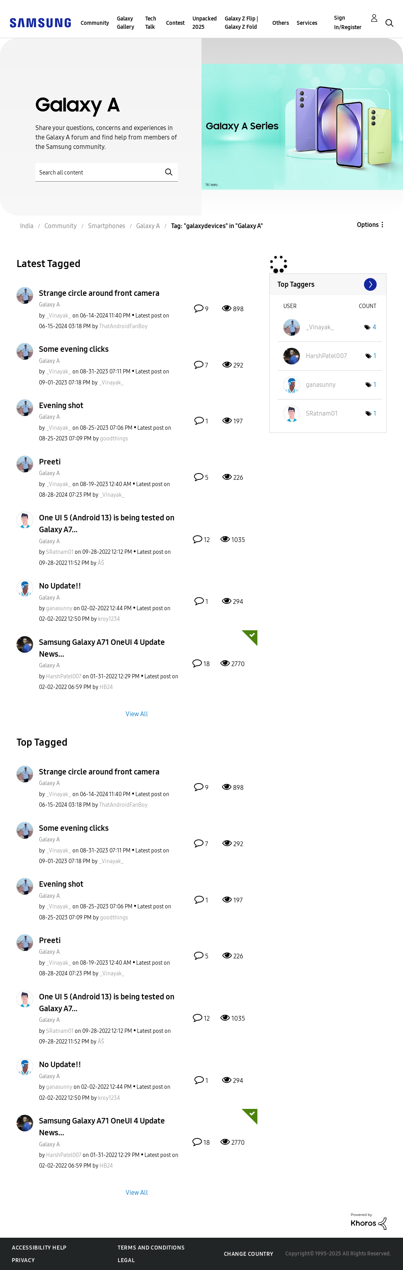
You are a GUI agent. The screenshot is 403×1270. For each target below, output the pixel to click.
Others (280, 23)
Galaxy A (49, 304)
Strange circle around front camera (99, 293)
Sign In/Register (348, 23)
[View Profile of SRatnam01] (60, 552)
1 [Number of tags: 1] (374, 356)
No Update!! (60, 585)
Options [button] (368, 224)
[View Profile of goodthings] (114, 438)
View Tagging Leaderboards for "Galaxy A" (328, 284)
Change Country (249, 1254)
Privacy (23, 1260)
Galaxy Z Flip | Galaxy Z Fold (241, 22)
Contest (175, 23)
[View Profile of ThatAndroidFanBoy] (123, 326)
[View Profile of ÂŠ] (101, 563)
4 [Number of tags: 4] (374, 327)
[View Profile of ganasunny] (59, 608)
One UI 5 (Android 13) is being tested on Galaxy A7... (106, 523)
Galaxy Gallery (125, 22)
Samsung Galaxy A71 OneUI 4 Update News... (102, 648)
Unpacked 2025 (204, 22)
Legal (126, 1260)
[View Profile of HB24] (106, 687)
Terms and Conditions (151, 1247)
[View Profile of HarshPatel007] (63, 676)
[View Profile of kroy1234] (109, 619)
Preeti (50, 461)
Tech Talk (150, 22)
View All (137, 713)
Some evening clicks (74, 349)
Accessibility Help (39, 1247)
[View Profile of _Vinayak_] (58, 315)
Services (307, 23)
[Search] (106, 172)
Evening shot (61, 405)
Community (95, 23)
